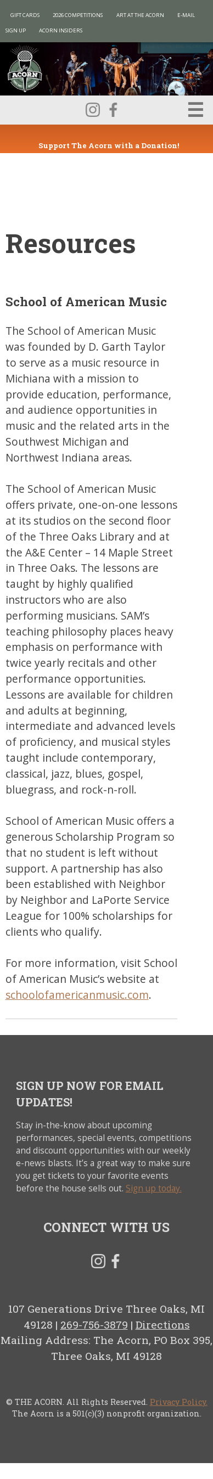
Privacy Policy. (179, 1402)
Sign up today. (154, 1188)
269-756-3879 (94, 1324)
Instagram (93, 110)
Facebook (113, 110)
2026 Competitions (78, 15)
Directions (163, 1324)
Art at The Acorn (140, 15)
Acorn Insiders (60, 30)
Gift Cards (25, 15)
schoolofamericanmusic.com (77, 994)
